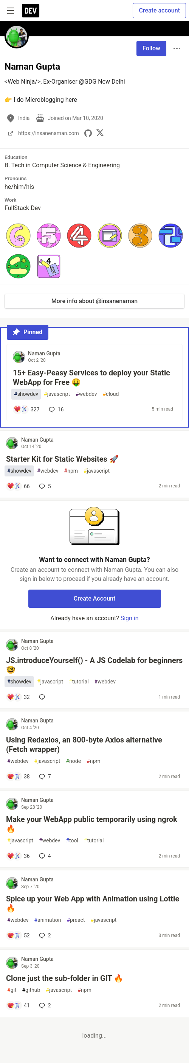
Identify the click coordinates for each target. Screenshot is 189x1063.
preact (76, 920)
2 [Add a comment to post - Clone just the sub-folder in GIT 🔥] (44, 1005)
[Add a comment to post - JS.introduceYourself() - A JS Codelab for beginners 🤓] (18, 697)
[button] (18, 235)
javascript (57, 394)
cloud (110, 394)
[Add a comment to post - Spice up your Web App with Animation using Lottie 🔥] (18, 935)
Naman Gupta (44, 353)
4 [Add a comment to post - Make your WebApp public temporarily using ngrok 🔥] (44, 856)
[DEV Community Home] (30, 10)
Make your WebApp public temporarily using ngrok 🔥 (91, 824)
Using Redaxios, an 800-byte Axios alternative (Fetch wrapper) (84, 744)
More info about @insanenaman (94, 301)
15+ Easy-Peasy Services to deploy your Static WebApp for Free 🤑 (91, 377)
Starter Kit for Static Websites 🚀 (62, 459)
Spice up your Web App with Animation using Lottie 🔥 (92, 903)
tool (72, 841)
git (11, 990)
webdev (86, 394)
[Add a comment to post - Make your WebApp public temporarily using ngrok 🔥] (18, 856)
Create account (159, 10)
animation (47, 920)
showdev (26, 394)
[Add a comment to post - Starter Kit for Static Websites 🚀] (18, 486)
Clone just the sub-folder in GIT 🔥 (64, 978)
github (31, 990)
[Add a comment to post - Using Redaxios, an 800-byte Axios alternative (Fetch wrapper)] (18, 776)
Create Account (95, 598)
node (73, 761)
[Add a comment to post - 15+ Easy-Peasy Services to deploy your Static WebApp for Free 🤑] (26, 409)
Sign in (130, 618)
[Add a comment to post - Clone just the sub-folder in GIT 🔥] (18, 1005)
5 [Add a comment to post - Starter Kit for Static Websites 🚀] (44, 486)
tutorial (79, 682)
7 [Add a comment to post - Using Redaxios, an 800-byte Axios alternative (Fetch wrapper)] (44, 776)
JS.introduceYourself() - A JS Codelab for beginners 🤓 (94, 665)
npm (71, 471)
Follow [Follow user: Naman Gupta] (151, 48)
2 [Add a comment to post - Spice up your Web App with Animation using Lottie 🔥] (44, 935)
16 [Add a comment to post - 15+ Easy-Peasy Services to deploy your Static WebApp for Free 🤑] (55, 409)
